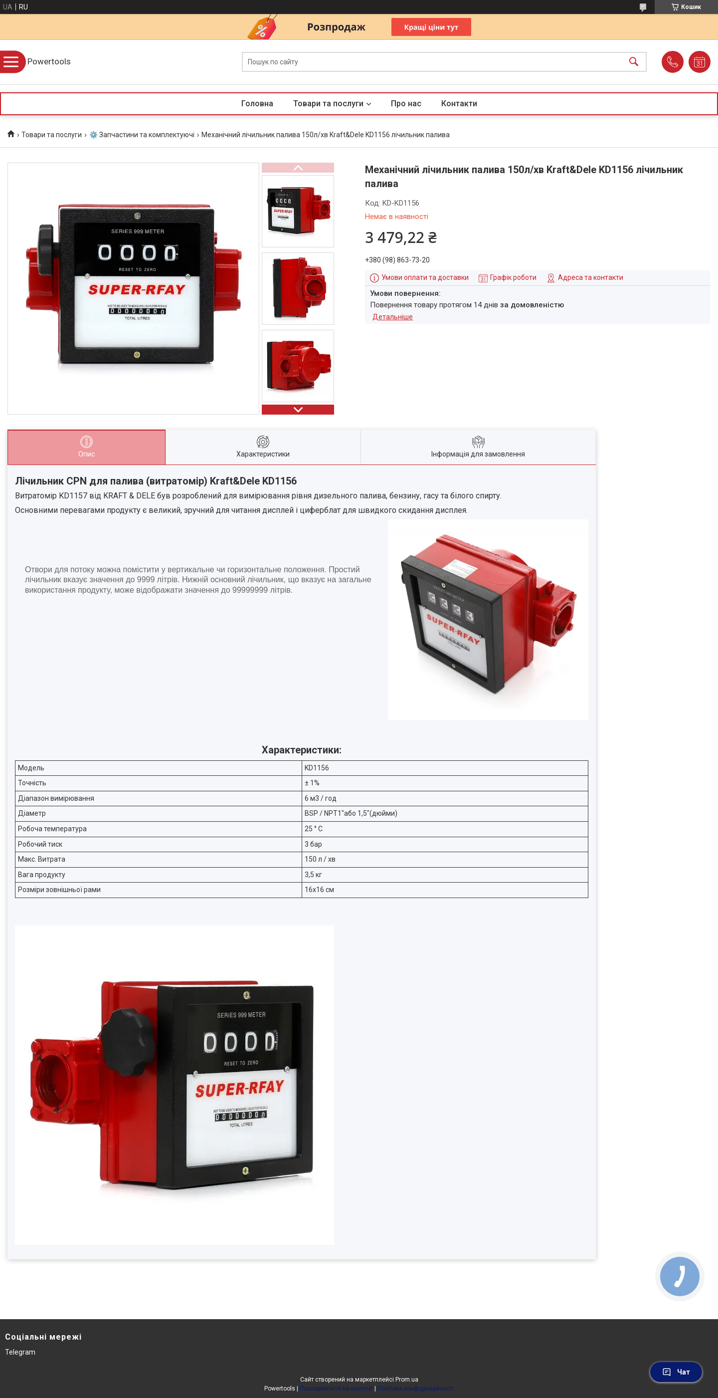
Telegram (20, 1352)
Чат (676, 1372)
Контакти (459, 103)
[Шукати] (634, 62)
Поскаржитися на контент (336, 1388)
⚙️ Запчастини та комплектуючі (141, 135)
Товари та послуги (328, 103)
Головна (257, 103)
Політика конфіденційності (415, 1388)
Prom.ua (406, 1379)
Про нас (406, 103)
